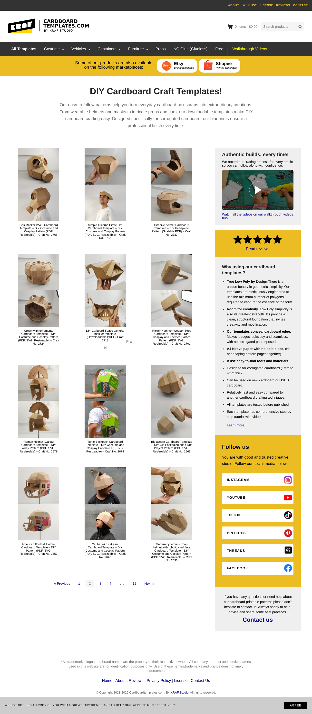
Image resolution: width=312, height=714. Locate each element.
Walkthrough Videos (249, 49)
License (180, 681)
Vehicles (78, 49)
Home (107, 681)
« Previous (62, 583)
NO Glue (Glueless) (191, 49)
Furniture (136, 49)
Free (219, 49)
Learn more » (237, 425)
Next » (149, 583)
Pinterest (237, 533)
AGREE (295, 705)
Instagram (238, 480)
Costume (52, 49)
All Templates (23, 49)
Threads (236, 551)
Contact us (258, 620)
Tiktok (234, 515)
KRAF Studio (179, 692)
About (121, 681)
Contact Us (200, 681)
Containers (107, 49)
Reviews (137, 681)
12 (134, 583)
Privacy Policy (159, 681)
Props (161, 49)
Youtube (236, 497)
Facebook (237, 568)
